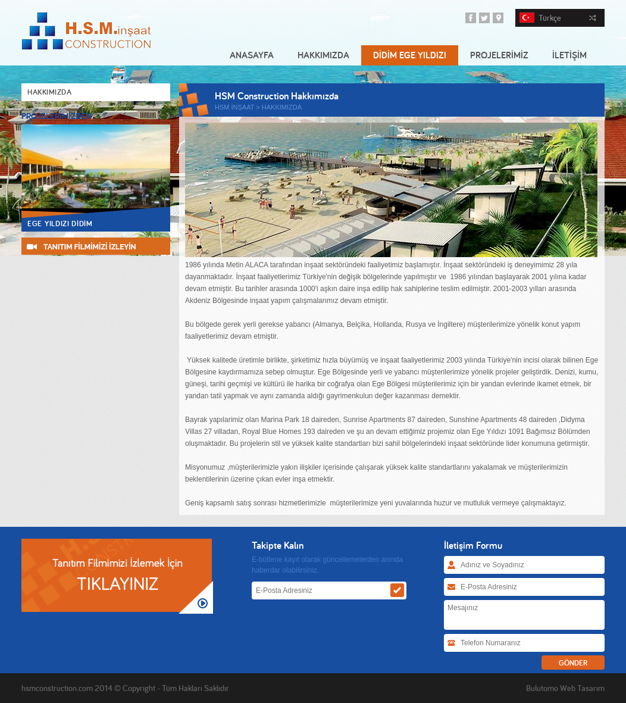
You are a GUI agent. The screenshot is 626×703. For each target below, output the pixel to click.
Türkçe (557, 18)
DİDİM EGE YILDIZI (409, 55)
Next (168, 116)
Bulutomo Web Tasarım (565, 688)
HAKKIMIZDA (323, 55)
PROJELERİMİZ (499, 55)
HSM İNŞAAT (234, 107)
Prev (159, 116)
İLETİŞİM (569, 55)
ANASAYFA (252, 55)
